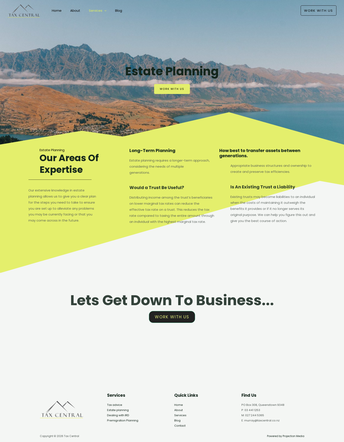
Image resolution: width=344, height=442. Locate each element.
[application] (99, 10)
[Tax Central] (24, 10)
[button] (318, 10)
